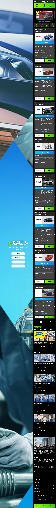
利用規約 (42, 495)
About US (18, 261)
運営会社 (39, 495)
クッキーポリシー (45, 497)
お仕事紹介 (18, 253)
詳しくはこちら (44, 346)
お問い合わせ (18, 266)
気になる (39, 61)
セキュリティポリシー (39, 497)
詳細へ (49, 60)
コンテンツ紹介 (18, 257)
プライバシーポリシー (47, 495)
